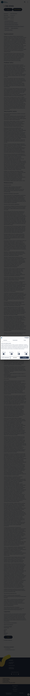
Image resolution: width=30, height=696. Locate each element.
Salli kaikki (24, 357)
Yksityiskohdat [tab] (15, 340)
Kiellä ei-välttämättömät (5, 357)
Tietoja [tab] (25, 340)
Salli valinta (15, 357)
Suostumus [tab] (5, 340)
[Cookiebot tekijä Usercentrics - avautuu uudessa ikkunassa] (25, 337)
